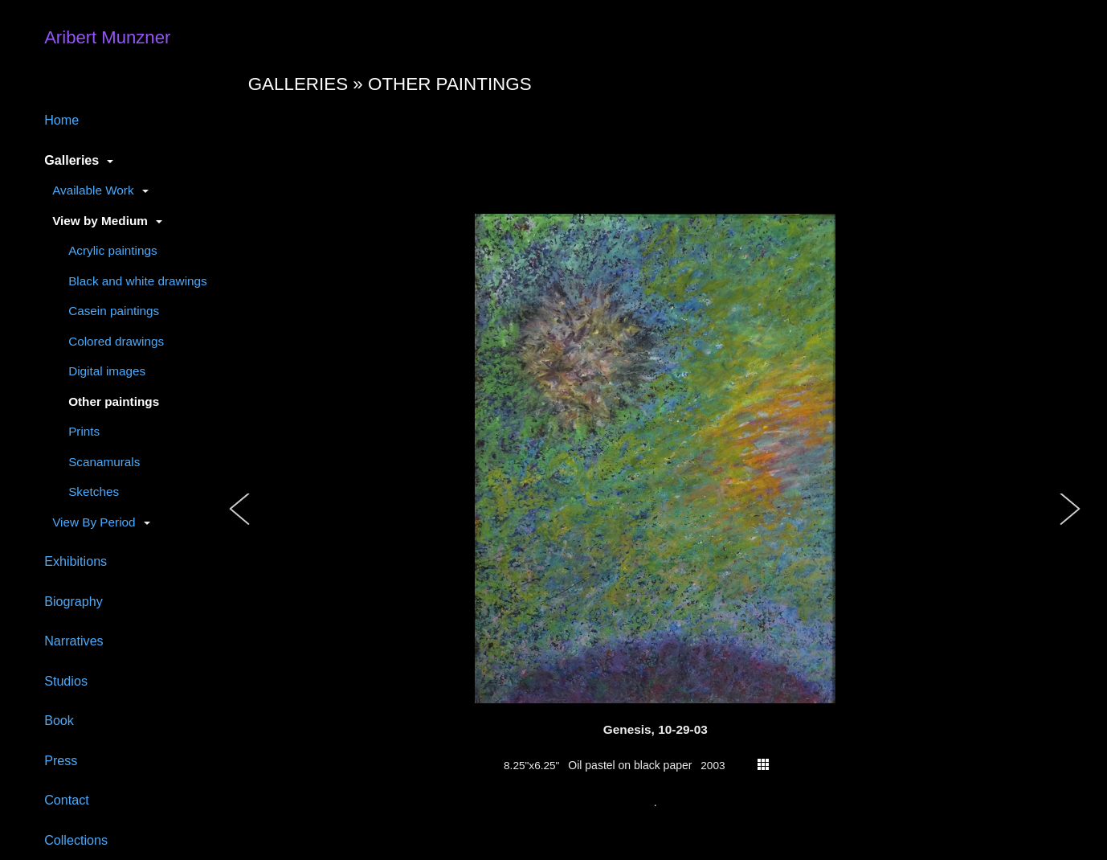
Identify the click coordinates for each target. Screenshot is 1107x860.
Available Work (92, 190)
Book (59, 720)
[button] (240, 525)
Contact (66, 799)
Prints (84, 431)
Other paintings (113, 401)
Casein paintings (113, 310)
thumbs (763, 764)
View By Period (93, 522)
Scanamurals (104, 462)
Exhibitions (75, 561)
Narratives (74, 640)
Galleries (71, 160)
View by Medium (100, 220)
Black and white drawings (137, 281)
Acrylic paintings (112, 250)
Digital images (106, 371)
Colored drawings (116, 341)
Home (61, 120)
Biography (73, 601)
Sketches (93, 491)
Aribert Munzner (107, 37)
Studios (66, 681)
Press (60, 760)
